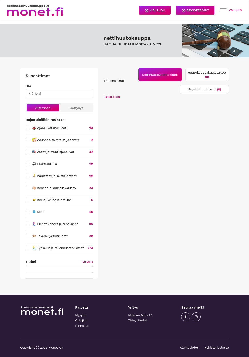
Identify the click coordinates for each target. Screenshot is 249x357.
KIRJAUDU (155, 10)
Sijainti (31, 261)
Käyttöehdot (189, 347)
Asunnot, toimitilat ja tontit (55, 140)
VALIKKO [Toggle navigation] (231, 10)
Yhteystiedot (137, 320)
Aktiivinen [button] (43, 108)
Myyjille (80, 315)
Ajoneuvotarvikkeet (49, 128)
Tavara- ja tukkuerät (50, 236)
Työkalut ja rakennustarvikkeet (58, 248)
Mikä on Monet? (140, 315)
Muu (38, 212)
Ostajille (81, 320)
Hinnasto (82, 325)
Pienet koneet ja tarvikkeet (55, 224)
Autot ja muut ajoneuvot (53, 152)
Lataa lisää (112, 96)
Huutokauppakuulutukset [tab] (207, 75)
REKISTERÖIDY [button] (195, 10)
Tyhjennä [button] (87, 261)
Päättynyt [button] (75, 108)
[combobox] (59, 269)
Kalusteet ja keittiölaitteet (54, 176)
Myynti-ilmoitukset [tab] (204, 89)
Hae (28, 85)
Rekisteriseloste (216, 347)
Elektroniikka (44, 164)
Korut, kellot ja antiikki (51, 200)
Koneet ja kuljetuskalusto (54, 188)
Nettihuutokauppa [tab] (160, 74)
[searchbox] (28, 269)
